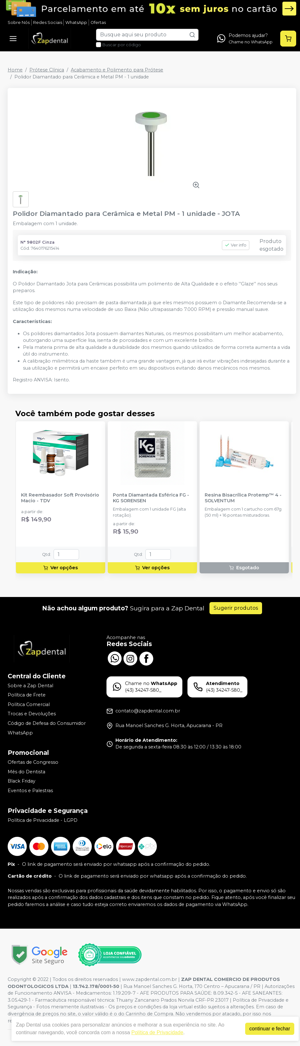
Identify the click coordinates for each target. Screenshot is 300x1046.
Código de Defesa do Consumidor (47, 723)
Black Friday (21, 781)
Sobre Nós (19, 22)
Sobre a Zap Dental (30, 686)
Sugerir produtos (236, 608)
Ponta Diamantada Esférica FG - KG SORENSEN (151, 497)
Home (15, 70)
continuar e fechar (269, 1028)
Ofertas (98, 22)
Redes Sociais (47, 22)
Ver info (235, 245)
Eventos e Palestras (30, 790)
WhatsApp (76, 22)
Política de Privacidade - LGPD (42, 820)
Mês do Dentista (26, 772)
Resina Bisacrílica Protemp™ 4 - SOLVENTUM (243, 497)
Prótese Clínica (46, 70)
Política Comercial (29, 704)
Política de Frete (27, 695)
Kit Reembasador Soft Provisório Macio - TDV (60, 497)
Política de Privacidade (157, 1032)
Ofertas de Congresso (33, 762)
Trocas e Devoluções (32, 714)
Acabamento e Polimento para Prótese (117, 70)
